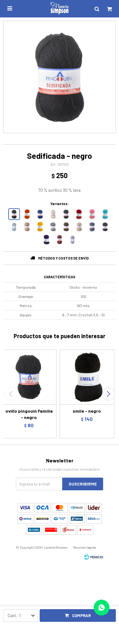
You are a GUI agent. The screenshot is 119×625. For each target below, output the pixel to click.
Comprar (81, 615)
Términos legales (84, 547)
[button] (108, 394)
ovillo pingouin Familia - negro (29, 414)
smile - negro (87, 411)
